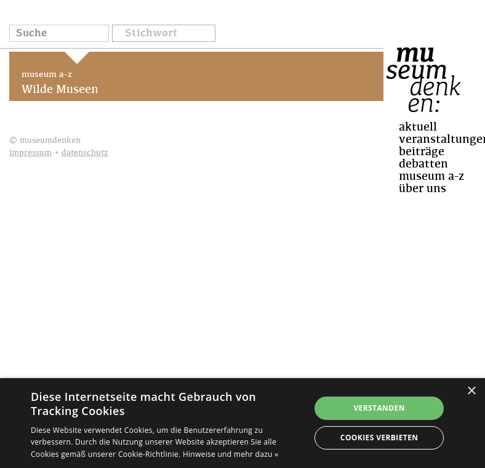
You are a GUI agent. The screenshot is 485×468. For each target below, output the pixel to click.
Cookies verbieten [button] (379, 437)
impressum (30, 153)
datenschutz (85, 153)
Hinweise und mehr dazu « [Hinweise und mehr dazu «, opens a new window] (231, 454)
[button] (164, 34)
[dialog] (242, 423)
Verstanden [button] (378, 408)
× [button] (471, 391)
